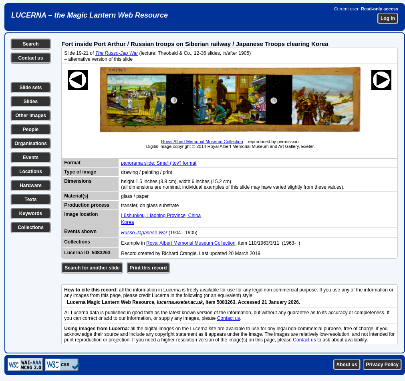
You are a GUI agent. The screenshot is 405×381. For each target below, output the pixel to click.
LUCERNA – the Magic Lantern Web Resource (89, 15)
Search (30, 44)
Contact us (30, 58)
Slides (31, 101)
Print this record (148, 268)
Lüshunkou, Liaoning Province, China (161, 215)
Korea (127, 222)
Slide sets (30, 87)
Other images (30, 115)
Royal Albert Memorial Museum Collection (202, 141)
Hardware (31, 185)
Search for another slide (91, 268)
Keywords (30, 213)
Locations (30, 171)
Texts (30, 199)
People (30, 129)
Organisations (30, 143)
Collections (31, 227)
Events (30, 157)
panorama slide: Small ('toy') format (158, 163)
